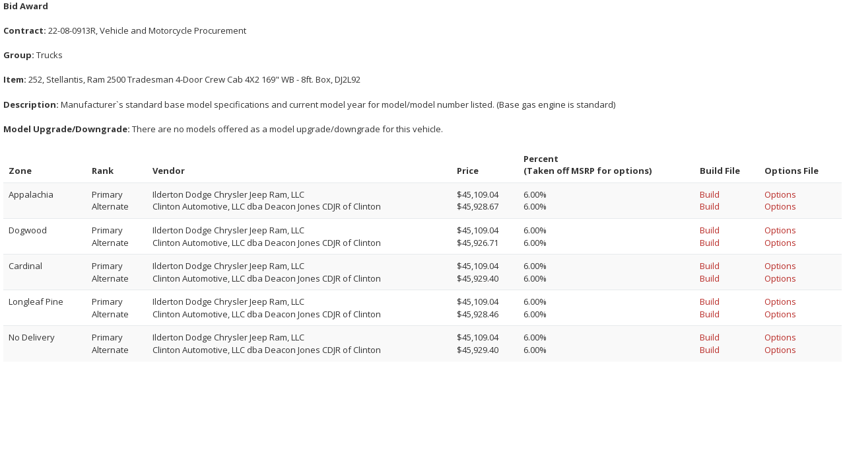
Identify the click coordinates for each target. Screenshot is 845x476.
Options (780, 194)
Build (710, 194)
